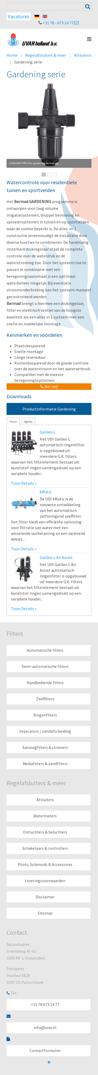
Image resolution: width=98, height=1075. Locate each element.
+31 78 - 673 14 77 (58, 23)
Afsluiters (82, 55)
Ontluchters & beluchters (45, 832)
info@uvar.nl (45, 1027)
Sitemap (45, 913)
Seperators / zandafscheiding (45, 731)
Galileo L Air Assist (56, 557)
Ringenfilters (45, 715)
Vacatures (18, 16)
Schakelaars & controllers (45, 848)
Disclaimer (45, 896)
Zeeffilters (45, 698)
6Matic (46, 491)
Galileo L (47, 432)
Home (12, 55)
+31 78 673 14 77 (45, 1004)
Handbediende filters (45, 682)
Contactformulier (45, 1050)
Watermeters (45, 815)
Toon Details (22, 483)
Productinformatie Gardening (49, 409)
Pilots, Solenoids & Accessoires (45, 864)
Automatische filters (45, 650)
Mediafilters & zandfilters (45, 763)
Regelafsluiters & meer (45, 55)
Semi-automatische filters (45, 666)
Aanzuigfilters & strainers (45, 747)
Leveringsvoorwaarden (45, 880)
